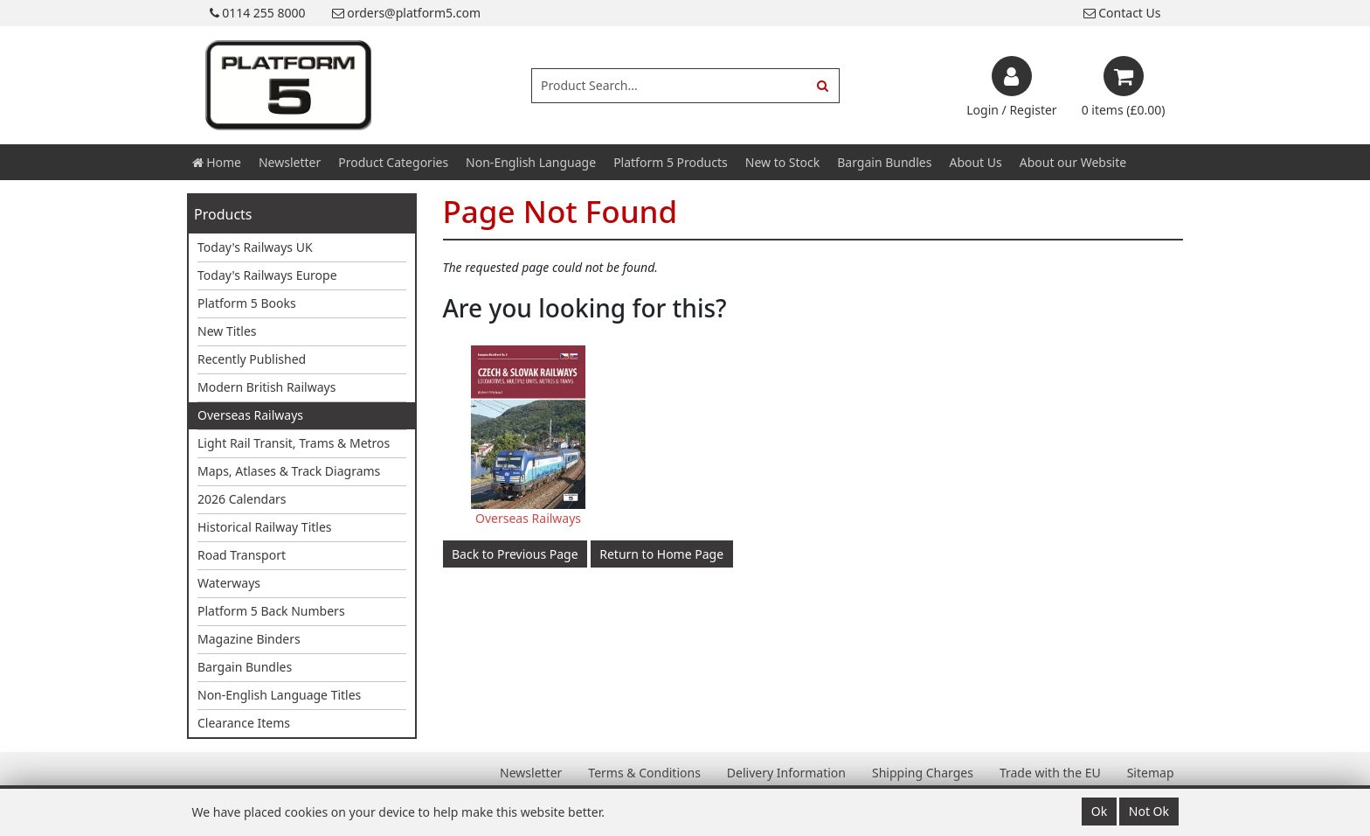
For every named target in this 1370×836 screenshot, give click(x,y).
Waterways (228, 583)
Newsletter (290, 162)
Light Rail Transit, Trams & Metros (293, 443)
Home (216, 162)
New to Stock (782, 162)
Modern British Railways (266, 387)
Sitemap (1150, 772)
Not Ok (1149, 811)
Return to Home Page (661, 554)
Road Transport (241, 555)
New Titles (227, 331)
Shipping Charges (922, 772)
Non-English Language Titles (279, 694)
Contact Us (1122, 12)
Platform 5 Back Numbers (271, 611)
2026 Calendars (242, 499)
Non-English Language (531, 162)
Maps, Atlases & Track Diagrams (288, 471)
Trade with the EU (1050, 772)
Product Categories (393, 162)
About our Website (1073, 162)
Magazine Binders (249, 638)
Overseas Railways (250, 415)
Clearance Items (243, 722)
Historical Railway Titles (264, 527)
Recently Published (251, 359)
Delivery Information (786, 772)
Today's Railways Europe (267, 275)
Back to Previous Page (515, 554)
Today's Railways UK (255, 247)
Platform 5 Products (670, 162)
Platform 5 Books (246, 303)
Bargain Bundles (884, 162)
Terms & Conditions (644, 772)
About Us (975, 162)
